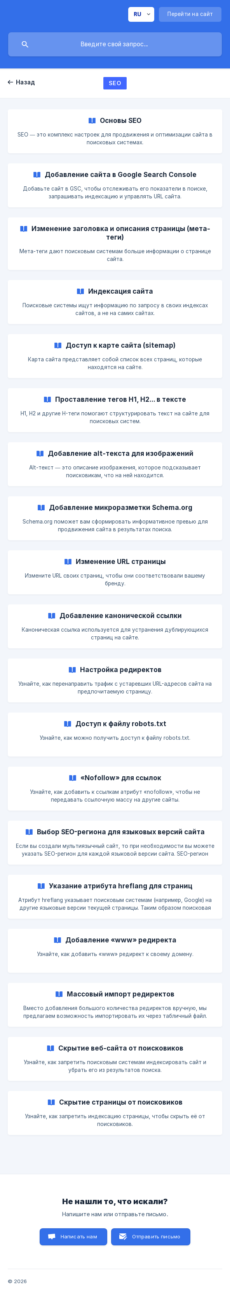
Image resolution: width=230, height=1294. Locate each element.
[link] (115, 131)
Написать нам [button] (79, 1236)
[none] (141, 14)
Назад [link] (25, 82)
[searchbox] (115, 44)
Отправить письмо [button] (156, 1236)
